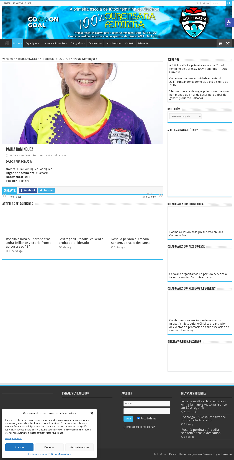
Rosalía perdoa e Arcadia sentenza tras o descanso (131, 241)
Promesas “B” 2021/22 (56, 58)
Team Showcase (27, 58)
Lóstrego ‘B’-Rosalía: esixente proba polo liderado (81, 241)
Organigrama (32, 43)
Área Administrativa (55, 43)
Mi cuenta (143, 43)
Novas (16, 43)
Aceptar (19, 447)
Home (7, 43)
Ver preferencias (79, 447)
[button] (229, 22)
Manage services (13, 438)
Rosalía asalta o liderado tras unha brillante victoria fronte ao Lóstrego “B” (28, 242)
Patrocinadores (113, 43)
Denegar (49, 447)
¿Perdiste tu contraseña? (139, 427)
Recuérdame (146, 418)
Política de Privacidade (59, 454)
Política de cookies (37, 454)
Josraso (197, 454)
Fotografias (77, 43)
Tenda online (95, 43)
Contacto (129, 43)
